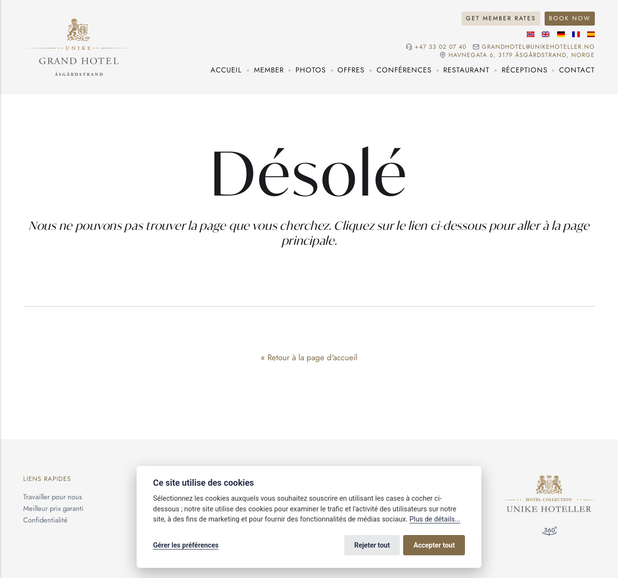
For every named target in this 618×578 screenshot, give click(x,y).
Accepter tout (434, 545)
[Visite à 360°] (549, 533)
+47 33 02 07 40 (440, 47)
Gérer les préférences (186, 545)
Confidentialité (45, 520)
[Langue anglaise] (545, 34)
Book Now (569, 18)
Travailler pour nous (52, 497)
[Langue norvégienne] (530, 34)
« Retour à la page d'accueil (309, 357)
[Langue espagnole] (591, 34)
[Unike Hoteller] (549, 480)
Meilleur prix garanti (53, 508)
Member (269, 70)
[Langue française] (576, 34)
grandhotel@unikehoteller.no (538, 47)
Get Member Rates (501, 18)
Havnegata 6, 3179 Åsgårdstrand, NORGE (522, 55)
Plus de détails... (434, 519)
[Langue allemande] (561, 34)
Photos (310, 70)
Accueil (226, 70)
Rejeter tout (372, 545)
